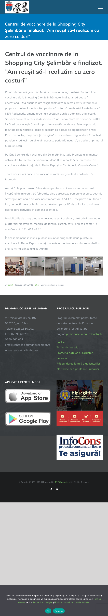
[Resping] (103, 600)
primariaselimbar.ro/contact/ (84, 334)
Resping (59, 611)
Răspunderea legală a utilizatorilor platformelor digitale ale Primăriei (78, 366)
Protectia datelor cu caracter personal (75, 355)
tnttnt (10, 285)
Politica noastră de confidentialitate (72, 602)
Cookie (61, 342)
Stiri (37, 285)
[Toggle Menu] (101, 7)
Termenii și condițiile (42, 602)
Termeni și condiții (68, 347)
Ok (48, 611)
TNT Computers (62, 482)
